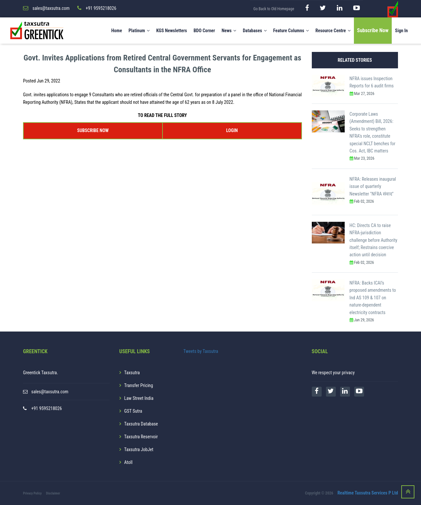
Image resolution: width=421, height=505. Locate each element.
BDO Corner (204, 30)
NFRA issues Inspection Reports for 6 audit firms (372, 82)
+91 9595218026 (46, 408)
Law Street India (139, 398)
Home (116, 30)
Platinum (139, 30)
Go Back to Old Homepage (273, 9)
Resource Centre (333, 30)
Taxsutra (132, 372)
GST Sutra (133, 411)
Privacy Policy (32, 493)
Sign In (401, 30)
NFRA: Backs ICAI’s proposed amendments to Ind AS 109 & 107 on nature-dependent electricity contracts (373, 297)
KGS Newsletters (171, 30)
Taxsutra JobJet (139, 449)
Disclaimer (53, 493)
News (229, 30)
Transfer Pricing (138, 385)
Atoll (128, 462)
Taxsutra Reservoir (141, 436)
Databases (254, 30)
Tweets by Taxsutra (201, 351)
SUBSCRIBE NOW (93, 130)
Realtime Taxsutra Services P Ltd (367, 492)
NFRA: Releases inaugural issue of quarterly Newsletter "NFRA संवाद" (373, 186)
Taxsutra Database (141, 423)
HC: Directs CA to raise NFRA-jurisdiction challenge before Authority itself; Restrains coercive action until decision (373, 240)
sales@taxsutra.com (49, 391)
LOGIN (231, 130)
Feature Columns (291, 30)
